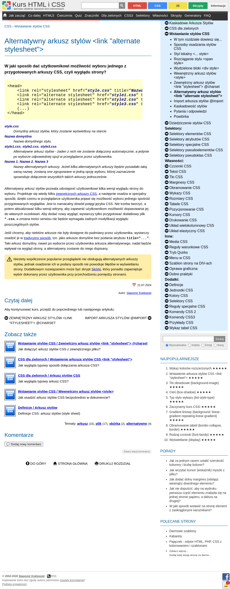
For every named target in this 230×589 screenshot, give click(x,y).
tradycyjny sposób (37, 244)
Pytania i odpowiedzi (190, 111)
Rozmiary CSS (181, 198)
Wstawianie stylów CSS (32, 26)
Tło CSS (176, 177)
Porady (168, 451)
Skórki (96, 275)
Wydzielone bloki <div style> (196, 68)
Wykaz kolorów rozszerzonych (190, 368)
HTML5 (48, 15)
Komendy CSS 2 (182, 312)
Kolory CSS (178, 296)
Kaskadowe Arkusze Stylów (191, 23)
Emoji (208, 345)
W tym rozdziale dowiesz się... (198, 39)
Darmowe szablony (182, 531)
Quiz (78, 15)
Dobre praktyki (180, 274)
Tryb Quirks (178, 252)
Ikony (220, 345)
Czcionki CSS (180, 166)
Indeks (196, 345)
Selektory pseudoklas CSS (190, 155)
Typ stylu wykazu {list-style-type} (192, 397)
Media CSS (178, 242)
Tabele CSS (178, 204)
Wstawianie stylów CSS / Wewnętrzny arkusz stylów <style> (66, 397)
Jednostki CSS (181, 290)
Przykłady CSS (181, 323)
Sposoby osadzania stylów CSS (195, 47)
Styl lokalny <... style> (191, 54)
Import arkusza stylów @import (198, 101)
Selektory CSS (181, 301)
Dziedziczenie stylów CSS (190, 123)
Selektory (143, 15)
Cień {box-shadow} (182, 392)
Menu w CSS (179, 258)
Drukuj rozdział (114, 469)
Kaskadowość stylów (190, 106)
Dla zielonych (112, 15)
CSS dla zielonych (184, 28)
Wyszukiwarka (177, 345)
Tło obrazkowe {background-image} (194, 383)
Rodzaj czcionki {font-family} (189, 434)
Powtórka (181, 116)
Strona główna (73, 469)
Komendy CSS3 (182, 317)
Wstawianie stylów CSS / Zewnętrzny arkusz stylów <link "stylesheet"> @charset (83, 349)
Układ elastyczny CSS (187, 231)
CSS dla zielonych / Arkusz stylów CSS (49, 381)
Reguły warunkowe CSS (188, 247)
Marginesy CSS (181, 182)
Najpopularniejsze (179, 359)
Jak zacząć (17, 15)
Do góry (38, 469)
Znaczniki (92, 15)
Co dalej (34, 15)
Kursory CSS (179, 215)
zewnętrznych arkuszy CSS (76, 200)
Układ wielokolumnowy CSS (191, 225)
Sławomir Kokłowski (139, 299)
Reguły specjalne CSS (187, 306)
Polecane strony (178, 521)
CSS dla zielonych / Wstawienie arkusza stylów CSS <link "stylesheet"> (75, 365)
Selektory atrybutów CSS (189, 139)
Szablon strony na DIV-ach (190, 263)
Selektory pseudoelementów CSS (196, 150)
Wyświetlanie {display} (184, 440)
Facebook (226, 576)
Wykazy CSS (179, 193)
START (4, 15)
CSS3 (128, 15)
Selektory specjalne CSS (189, 145)
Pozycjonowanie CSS (186, 209)
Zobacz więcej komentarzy (137, 457)
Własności (160, 15)
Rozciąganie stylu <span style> (193, 61)
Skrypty (176, 15)
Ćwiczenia (64, 15)
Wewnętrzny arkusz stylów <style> (195, 75)
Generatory (192, 15)
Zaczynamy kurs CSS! (184, 407)
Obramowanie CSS (184, 188)
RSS (54, 576)
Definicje (176, 285)
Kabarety (175, 536)
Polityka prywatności (14, 584)
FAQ (207, 15)
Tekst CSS (177, 171)
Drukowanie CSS (183, 220)
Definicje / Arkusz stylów (37, 414)
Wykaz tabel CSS (183, 328)
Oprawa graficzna (183, 269)
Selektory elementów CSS (190, 134)
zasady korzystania (72, 580)
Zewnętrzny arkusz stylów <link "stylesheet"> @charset (197, 85)
